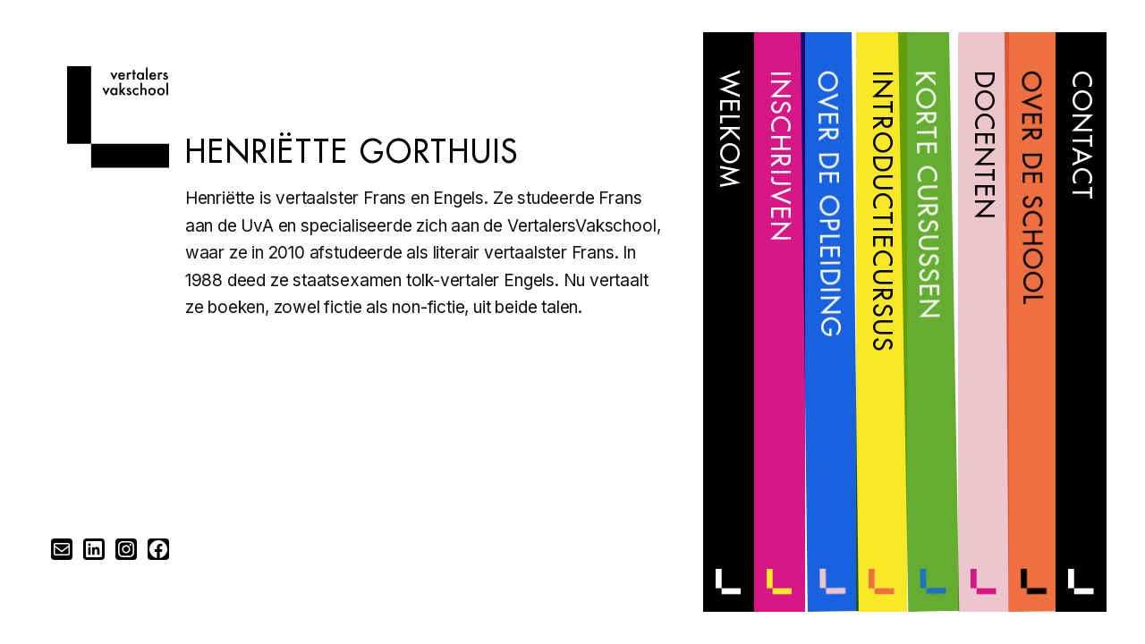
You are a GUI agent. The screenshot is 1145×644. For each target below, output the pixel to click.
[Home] (118, 162)
